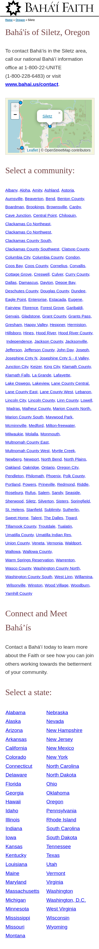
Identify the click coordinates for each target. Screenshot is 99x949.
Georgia (14, 793)
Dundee (78, 291)
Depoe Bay (65, 282)
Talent (36, 517)
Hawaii (13, 801)
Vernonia (55, 543)
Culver (57, 274)
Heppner (57, 324)
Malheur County (36, 408)
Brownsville (56, 207)
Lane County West (56, 391)
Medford (36, 425)
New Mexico (60, 748)
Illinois (13, 819)
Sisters (62, 501)
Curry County (77, 274)
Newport (31, 459)
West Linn (63, 576)
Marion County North (71, 408)
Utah (51, 864)
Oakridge (31, 467)
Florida (13, 784)
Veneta (38, 543)
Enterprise (37, 299)
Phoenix (53, 476)
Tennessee (58, 846)
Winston (35, 585)
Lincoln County (41, 400)
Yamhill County (18, 593)
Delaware (16, 775)
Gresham (13, 324)
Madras (13, 408)
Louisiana (16, 864)
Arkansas (16, 739)
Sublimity (52, 509)
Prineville (47, 484)
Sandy (57, 492)
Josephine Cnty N (21, 358)
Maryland (16, 882)
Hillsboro (13, 333)
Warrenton (65, 560)
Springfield (80, 501)
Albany (11, 190)
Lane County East (21, 391)
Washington (59, 891)
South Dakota (61, 837)
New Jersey (59, 739)
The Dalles (53, 517)
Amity (37, 190)
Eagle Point (15, 299)
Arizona (14, 730)
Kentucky (16, 855)
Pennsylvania (61, 810)
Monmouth (50, 434)
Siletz (47, 116)
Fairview (12, 307)
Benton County (70, 198)
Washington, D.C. (66, 900)
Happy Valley (36, 324)
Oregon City (67, 467)
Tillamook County (20, 526)
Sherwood (14, 501)
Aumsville (14, 198)
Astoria (67, 190)
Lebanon (83, 391)
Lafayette (62, 375)
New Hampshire (64, 730)
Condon (72, 257)
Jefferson (13, 350)
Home (9, 20)
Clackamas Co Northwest (28, 232)
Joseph (82, 350)
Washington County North (57, 568)
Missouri (15, 927)
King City (52, 366)
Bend (50, 198)
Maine (12, 873)
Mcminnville (15, 425)
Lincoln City (15, 400)
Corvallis (77, 265)
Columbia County (47, 257)
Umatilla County (19, 534)
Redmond (66, 484)
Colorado (16, 757)
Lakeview (40, 383)
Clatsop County (75, 249)
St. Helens (14, 509)
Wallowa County (37, 551)
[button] (20, 103)
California (16, 748)
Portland (12, 484)
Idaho (12, 810)
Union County (17, 543)
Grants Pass (79, 316)
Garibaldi (74, 307)
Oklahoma (57, 793)
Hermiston (76, 324)
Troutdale (47, 526)
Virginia (54, 882)
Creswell (41, 274)
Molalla (31, 434)
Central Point (45, 215)
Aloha (25, 190)
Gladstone (30, 316)
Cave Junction (18, 215)
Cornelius (58, 265)
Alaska (13, 721)
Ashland (51, 190)
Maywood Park (59, 417)
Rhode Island (61, 819)
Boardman (14, 207)
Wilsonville (16, 585)
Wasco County (18, 568)
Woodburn (80, 585)
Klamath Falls (17, 375)
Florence (30, 307)
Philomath (35, 476)
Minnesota (17, 909)
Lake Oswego (17, 383)
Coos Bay (13, 265)
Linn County (67, 400)
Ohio (51, 784)
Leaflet (32, 150)
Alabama (16, 712)
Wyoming (57, 927)
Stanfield (34, 509)
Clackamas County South (28, 240)
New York (57, 757)
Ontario (48, 467)
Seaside (72, 492)
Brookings (35, 207)
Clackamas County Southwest (32, 249)
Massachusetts (22, 891)
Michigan (16, 900)
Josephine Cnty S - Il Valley (64, 358)
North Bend (51, 459)
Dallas (11, 282)
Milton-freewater (60, 425)
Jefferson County (39, 350)
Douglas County (54, 291)
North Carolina (62, 766)
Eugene (75, 299)
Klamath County (76, 366)
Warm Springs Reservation (29, 560)
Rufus (30, 492)
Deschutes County (21, 291)
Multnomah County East (27, 442)
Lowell (86, 400)
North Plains (75, 459)
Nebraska (57, 712)
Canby (75, 207)
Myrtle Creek (63, 450)
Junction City (16, 366)
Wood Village (56, 585)
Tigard (71, 517)
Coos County (36, 265)
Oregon (20, 20)
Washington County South (28, 576)
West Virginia (61, 909)
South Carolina (63, 828)
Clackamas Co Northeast (27, 224)
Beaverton (34, 198)
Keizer (36, 366)
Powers (29, 484)
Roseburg (14, 492)
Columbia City (17, 257)
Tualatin (65, 526)
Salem (44, 492)
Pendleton (14, 476)
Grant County (54, 316)
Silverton (46, 501)
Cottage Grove (18, 274)
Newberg (13, 459)
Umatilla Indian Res (53, 534)
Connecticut (19, 766)
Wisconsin (57, 918)
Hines (28, 333)
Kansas (14, 846)
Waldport (73, 543)
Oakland (12, 467)
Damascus (28, 282)
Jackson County (48, 341)
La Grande (41, 375)
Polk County (74, 476)
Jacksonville (76, 341)
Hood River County (75, 333)
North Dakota (61, 775)
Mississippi (18, 918)
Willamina (83, 576)
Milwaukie (14, 434)
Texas (53, 855)
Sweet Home (17, 517)
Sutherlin (71, 509)
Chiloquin (67, 215)
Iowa (11, 837)
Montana (15, 935)
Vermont (55, 873)
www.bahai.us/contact (31, 84)
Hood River (46, 333)
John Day (65, 350)
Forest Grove (52, 307)
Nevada (55, 721)
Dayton (46, 282)
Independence (19, 341)
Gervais (12, 316)
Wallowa (12, 551)
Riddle (83, 484)
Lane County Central (69, 383)
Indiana (14, 828)
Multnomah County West (27, 450)
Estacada (57, 299)
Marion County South (24, 417)
